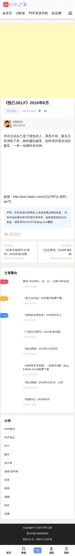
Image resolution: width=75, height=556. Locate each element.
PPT (6, 446)
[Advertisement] (37, 60)
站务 (7, 479)
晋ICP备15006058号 (37, 533)
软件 (7, 505)
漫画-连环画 (11, 471)
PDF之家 (47, 527)
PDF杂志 (11, 111)
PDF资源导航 (38, 13)
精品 (7, 488)
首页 (7, 13)
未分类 (8, 462)
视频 (7, 496)
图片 (7, 454)
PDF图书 (9, 429)
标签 (20, 13)
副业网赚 (58, 13)
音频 (7, 513)
